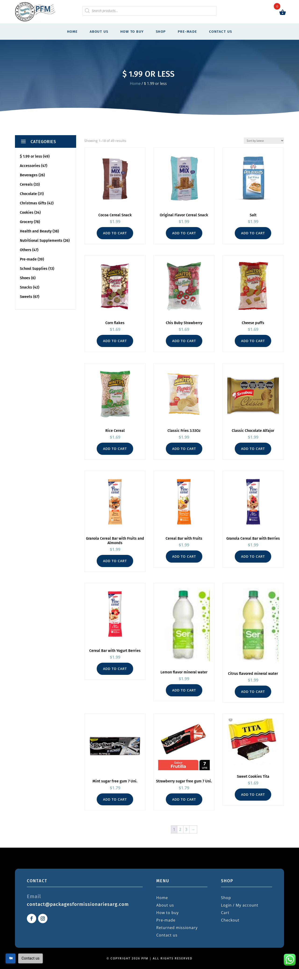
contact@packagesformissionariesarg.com (78, 904)
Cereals (26, 184)
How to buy (132, 31)
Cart (225, 912)
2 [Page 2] (180, 829)
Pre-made (187, 31)
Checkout (230, 920)
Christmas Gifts (33, 203)
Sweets (26, 296)
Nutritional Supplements (41, 240)
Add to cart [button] (115, 233)
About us (99, 31)
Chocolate (28, 194)
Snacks (26, 287)
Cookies (26, 212)
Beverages (29, 175)
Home (72, 31)
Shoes (25, 278)
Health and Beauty (36, 231)
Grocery (26, 222)
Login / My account (239, 905)
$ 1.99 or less (31, 156)
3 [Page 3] (186, 829)
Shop (161, 31)
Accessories (30, 165)
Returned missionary (177, 927)
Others (25, 250)
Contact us (220, 31)
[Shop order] (264, 140)
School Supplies (33, 268)
